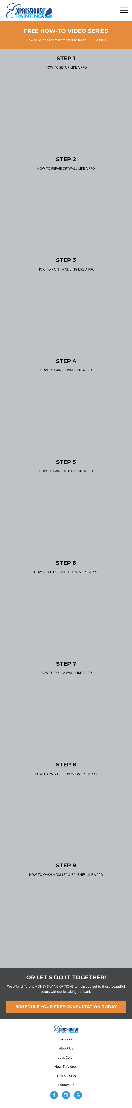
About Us (66, 1048)
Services (66, 1039)
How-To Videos (66, 1066)
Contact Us (66, 1085)
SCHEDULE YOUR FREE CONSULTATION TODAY (66, 1006)
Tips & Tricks (66, 1076)
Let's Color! (66, 1057)
